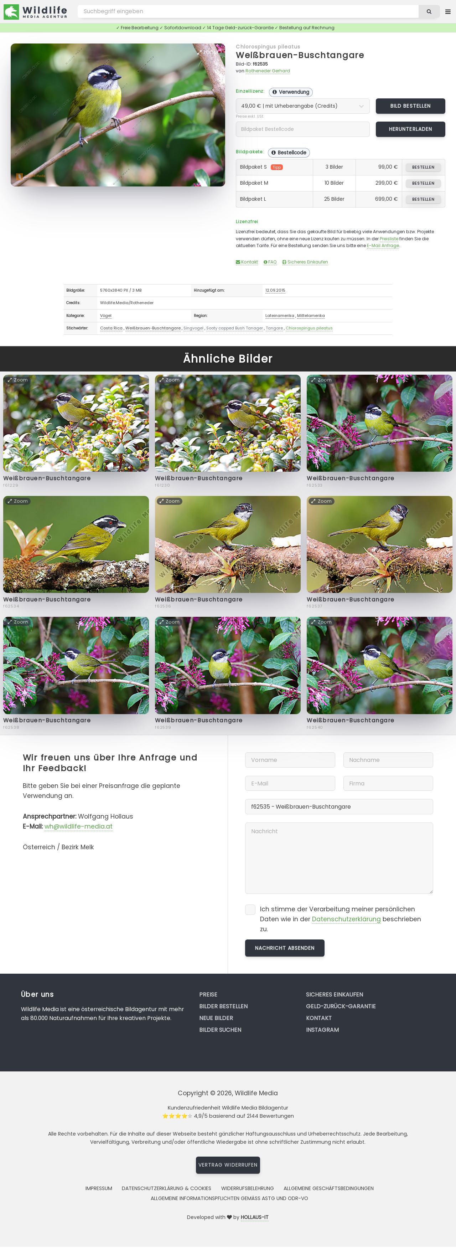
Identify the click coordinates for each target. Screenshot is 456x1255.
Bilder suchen (220, 1030)
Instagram (322, 1030)
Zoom (207, 52)
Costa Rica (111, 328)
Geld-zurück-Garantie (341, 1006)
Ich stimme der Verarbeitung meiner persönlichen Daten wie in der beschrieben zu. (340, 919)
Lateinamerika (279, 315)
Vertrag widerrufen (228, 1164)
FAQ (270, 262)
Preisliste (389, 239)
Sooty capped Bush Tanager (234, 328)
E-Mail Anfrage (383, 245)
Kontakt (247, 262)
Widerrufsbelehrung (247, 1188)
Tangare (274, 328)
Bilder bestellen (223, 1006)
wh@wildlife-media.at (79, 826)
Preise (208, 994)
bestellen (423, 167)
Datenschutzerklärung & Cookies (166, 1188)
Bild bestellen (410, 105)
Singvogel (193, 328)
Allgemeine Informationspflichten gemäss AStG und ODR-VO (229, 1198)
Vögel (106, 315)
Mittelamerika (311, 315)
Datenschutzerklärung (346, 919)
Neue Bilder (216, 1018)
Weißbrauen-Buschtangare (300, 55)
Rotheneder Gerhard (267, 71)
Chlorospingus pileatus (268, 46)
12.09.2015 (275, 290)
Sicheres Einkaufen (305, 262)
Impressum (99, 1188)
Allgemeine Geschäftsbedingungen (329, 1188)
